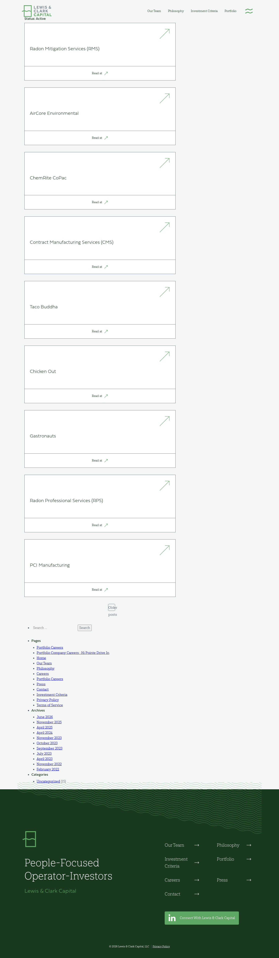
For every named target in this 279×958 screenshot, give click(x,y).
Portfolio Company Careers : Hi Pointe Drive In (73, 653)
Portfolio (230, 11)
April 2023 (45, 759)
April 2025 (45, 727)
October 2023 (47, 743)
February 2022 (48, 769)
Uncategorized (48, 781)
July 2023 (44, 753)
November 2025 (49, 722)
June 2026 (45, 717)
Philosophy (176, 11)
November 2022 (49, 764)
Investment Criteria (204, 11)
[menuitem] (154, 11)
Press (41, 684)
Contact (43, 689)
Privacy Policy (48, 700)
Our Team (154, 11)
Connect (202, 918)
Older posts (111, 608)
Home (41, 658)
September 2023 (49, 748)
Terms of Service (50, 705)
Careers (43, 674)
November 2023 (49, 738)
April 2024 (45, 733)
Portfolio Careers (50, 647)
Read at (100, 73)
